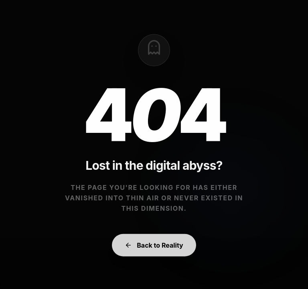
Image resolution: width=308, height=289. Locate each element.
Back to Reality (154, 248)
